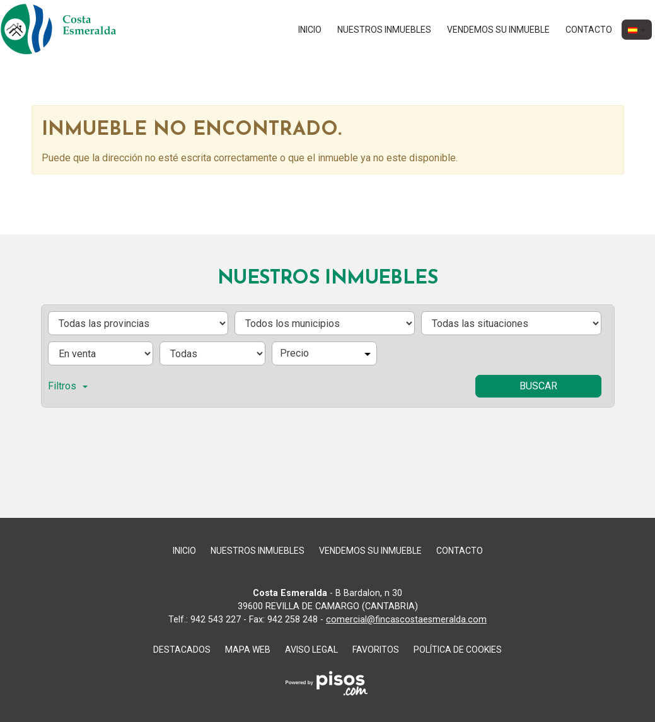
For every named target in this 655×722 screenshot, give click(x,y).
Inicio (310, 30)
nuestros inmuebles (384, 30)
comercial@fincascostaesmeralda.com (406, 619)
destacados (182, 650)
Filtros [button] (68, 386)
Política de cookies (458, 650)
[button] (637, 30)
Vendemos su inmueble (498, 30)
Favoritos (375, 650)
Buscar (538, 386)
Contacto (588, 30)
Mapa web (247, 650)
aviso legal (311, 650)
